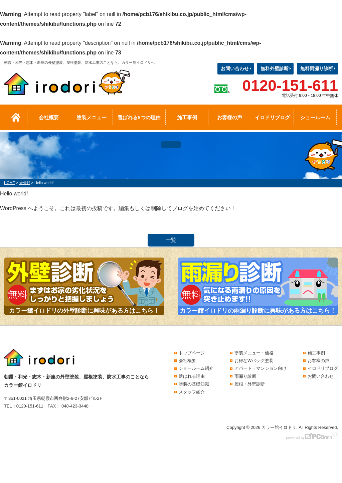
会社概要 (49, 117)
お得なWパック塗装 (253, 360)
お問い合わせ (235, 68)
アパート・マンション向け (260, 368)
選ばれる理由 (192, 376)
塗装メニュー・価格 (254, 352)
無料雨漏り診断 (316, 68)
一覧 (171, 240)
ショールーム (315, 117)
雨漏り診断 (245, 376)
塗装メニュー (91, 117)
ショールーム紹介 (196, 368)
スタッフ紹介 (192, 391)
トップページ (192, 352)
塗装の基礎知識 (194, 383)
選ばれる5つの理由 (139, 117)
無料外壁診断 (275, 68)
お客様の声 (229, 117)
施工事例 (187, 117)
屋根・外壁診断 (249, 383)
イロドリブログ (272, 117)
